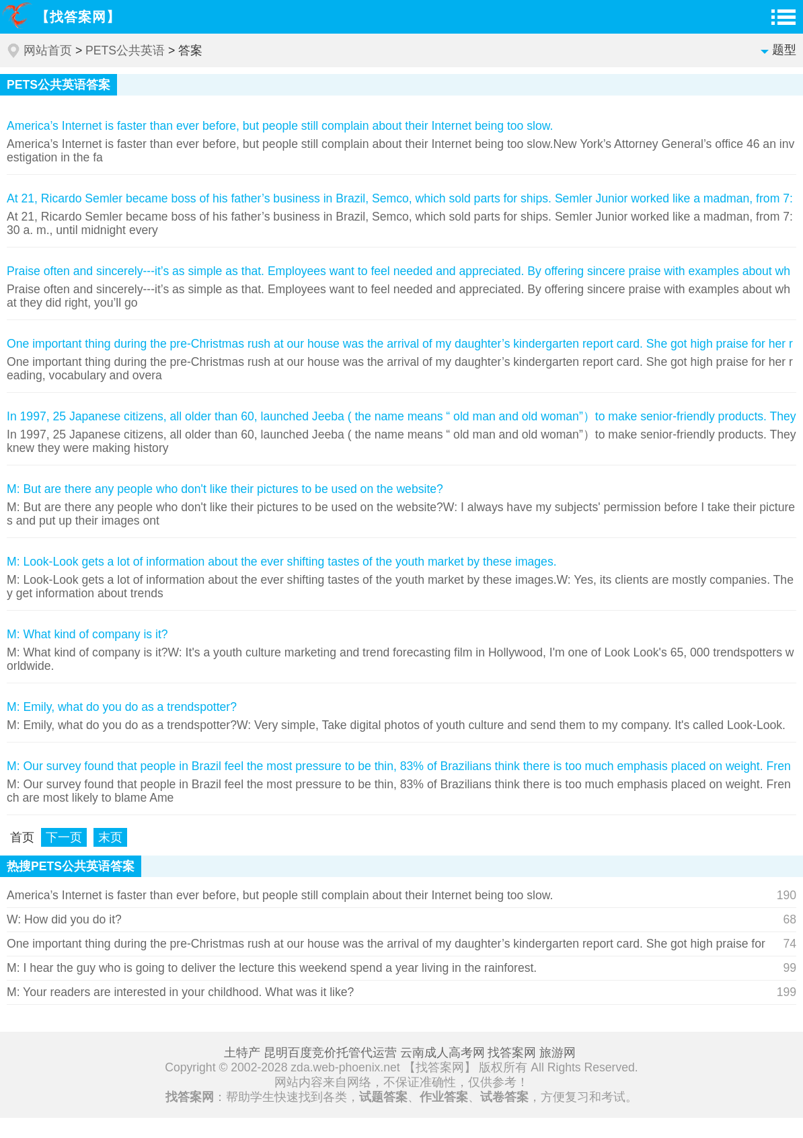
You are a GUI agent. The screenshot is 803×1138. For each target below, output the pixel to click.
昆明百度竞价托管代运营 (330, 1052)
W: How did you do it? (64, 919)
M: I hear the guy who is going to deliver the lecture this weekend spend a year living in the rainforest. (272, 968)
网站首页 (48, 50)
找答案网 (512, 1052)
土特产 (242, 1052)
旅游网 (557, 1052)
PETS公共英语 (125, 50)
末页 (110, 837)
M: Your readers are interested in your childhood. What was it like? (180, 992)
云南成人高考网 (442, 1052)
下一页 (64, 837)
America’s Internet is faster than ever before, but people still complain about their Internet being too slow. (280, 895)
